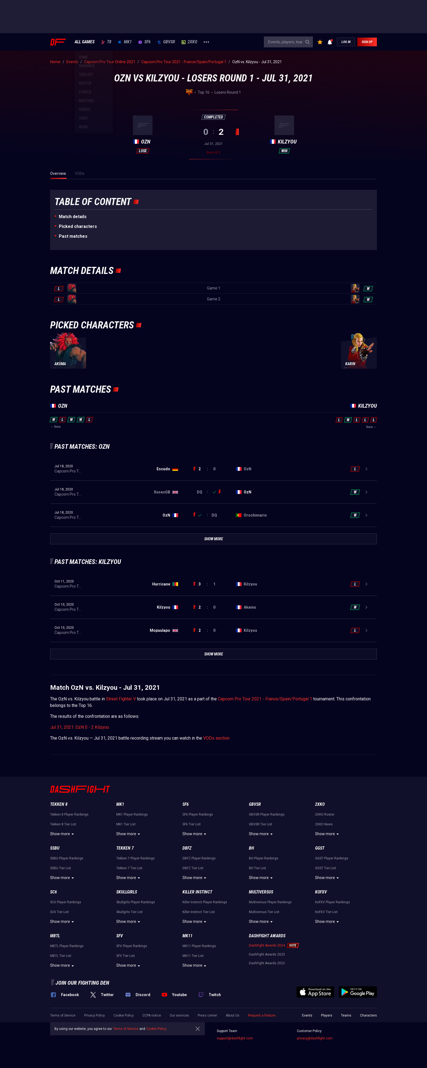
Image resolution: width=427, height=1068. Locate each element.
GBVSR (166, 42)
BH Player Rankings (263, 858)
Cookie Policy (124, 1015)
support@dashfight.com (235, 1038)
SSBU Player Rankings (66, 858)
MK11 (187, 935)
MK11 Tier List (193, 956)
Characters (368, 1015)
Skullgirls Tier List (129, 912)
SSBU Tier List (60, 868)
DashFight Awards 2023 (267, 954)
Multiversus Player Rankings (270, 902)
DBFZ (186, 848)
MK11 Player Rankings (199, 946)
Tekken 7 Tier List (129, 868)
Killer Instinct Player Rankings (204, 902)
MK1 (125, 42)
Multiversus (261, 892)
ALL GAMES (84, 42)
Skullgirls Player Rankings (135, 902)
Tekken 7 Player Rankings (135, 858)
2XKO (189, 42)
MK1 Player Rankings (132, 814)
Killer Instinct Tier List (198, 912)
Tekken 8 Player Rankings (69, 814)
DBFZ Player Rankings (199, 858)
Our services (179, 1015)
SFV (119, 935)
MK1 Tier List (126, 824)
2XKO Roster (324, 814)
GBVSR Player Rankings (267, 814)
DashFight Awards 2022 (267, 963)
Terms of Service (62, 1015)
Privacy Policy (94, 1015)
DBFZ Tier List (192, 868)
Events (307, 1015)
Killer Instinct (197, 892)
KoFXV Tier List (326, 912)
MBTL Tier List (60, 956)
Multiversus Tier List (264, 912)
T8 (106, 42)
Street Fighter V (121, 698)
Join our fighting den (82, 982)
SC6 (53, 892)
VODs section (216, 738)
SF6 (144, 42)
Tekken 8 (59, 804)
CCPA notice (151, 1015)
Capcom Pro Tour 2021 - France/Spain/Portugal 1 (265, 698)
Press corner (207, 1015)
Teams (346, 1015)
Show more (62, 834)
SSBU (54, 848)
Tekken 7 (125, 848)
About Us (232, 1015)
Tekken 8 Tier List (63, 824)
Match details (73, 216)
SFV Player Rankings (131, 946)
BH (251, 848)
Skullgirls (126, 892)
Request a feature (261, 1015)
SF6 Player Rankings (197, 814)
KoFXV (321, 892)
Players (326, 1015)
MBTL (55, 935)
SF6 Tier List (191, 824)
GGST (319, 848)
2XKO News (324, 824)
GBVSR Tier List (260, 824)
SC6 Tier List (59, 912)
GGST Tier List (325, 868)
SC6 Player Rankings (65, 902)
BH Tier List (257, 868)
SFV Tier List (125, 956)
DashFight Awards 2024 (267, 945)
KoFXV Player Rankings (332, 902)
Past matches (73, 236)
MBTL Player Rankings (67, 946)
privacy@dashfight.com (315, 1038)
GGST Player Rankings (331, 858)
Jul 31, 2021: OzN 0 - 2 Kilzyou (79, 727)
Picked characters (78, 226)
